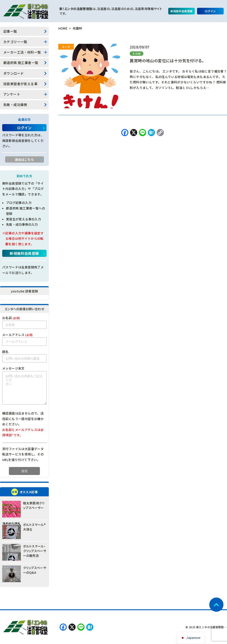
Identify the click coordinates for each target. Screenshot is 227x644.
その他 (136, 53)
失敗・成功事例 (15, 104)
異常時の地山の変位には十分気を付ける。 (167, 60)
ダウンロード (13, 73)
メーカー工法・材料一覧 (22, 52)
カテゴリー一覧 (15, 41)
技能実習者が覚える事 (20, 83)
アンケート (11, 94)
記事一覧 (10, 31)
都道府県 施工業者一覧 (20, 62)
